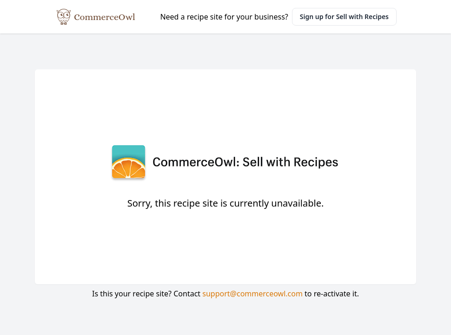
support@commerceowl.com (252, 293)
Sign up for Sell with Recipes (344, 16)
